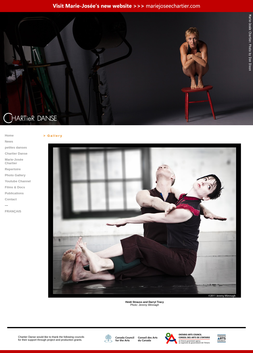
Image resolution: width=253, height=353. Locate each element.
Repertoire (13, 169)
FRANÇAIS (13, 211)
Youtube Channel (18, 181)
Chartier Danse (16, 153)
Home (9, 135)
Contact (11, 199)
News (9, 141)
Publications (14, 193)
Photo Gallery (15, 175)
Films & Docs (15, 187)
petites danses (16, 147)
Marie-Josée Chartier (14, 161)
